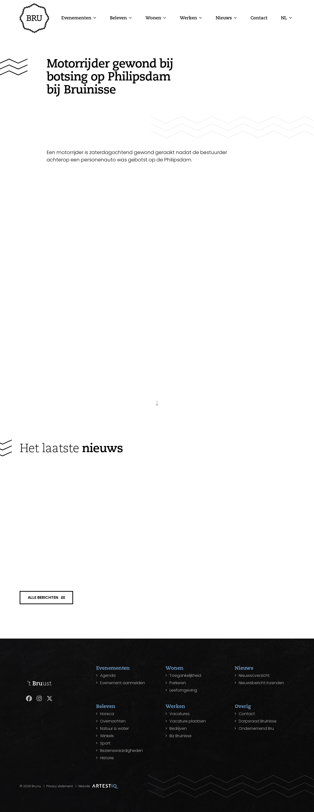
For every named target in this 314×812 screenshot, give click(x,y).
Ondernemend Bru (256, 728)
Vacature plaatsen (188, 721)
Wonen (153, 18)
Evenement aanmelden (122, 683)
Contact (258, 18)
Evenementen (76, 18)
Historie (107, 758)
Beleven (118, 18)
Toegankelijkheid (185, 675)
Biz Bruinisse (181, 736)
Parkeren (178, 683)
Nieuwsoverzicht (254, 675)
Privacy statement (59, 786)
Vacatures (180, 714)
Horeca (107, 714)
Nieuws (224, 18)
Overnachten (113, 721)
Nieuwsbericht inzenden (261, 683)
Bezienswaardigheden (121, 750)
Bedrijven (178, 728)
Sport (105, 743)
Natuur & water (114, 728)
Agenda (108, 675)
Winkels (107, 736)
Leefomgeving (183, 690)
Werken (188, 18)
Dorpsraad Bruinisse (257, 721)
